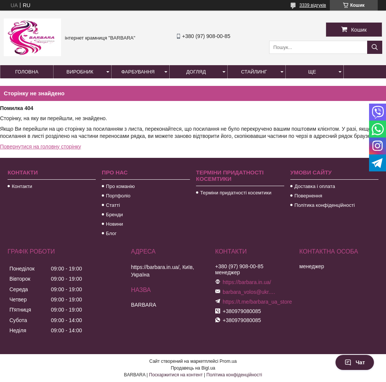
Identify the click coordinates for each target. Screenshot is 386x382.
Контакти (22, 186)
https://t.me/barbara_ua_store (257, 302)
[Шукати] (374, 47)
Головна (26, 72)
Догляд (196, 72)
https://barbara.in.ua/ (247, 282)
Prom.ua (228, 361)
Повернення (308, 196)
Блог (111, 233)
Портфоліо (118, 196)
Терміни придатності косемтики (235, 193)
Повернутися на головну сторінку (40, 147)
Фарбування (138, 72)
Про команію (120, 186)
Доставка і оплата (314, 186)
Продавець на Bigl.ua (193, 368)
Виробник (79, 72)
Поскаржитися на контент (175, 374)
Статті (113, 205)
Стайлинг (254, 72)
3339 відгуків (312, 5)
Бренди (114, 214)
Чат (355, 362)
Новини (114, 224)
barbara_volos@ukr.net (249, 292)
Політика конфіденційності (324, 205)
